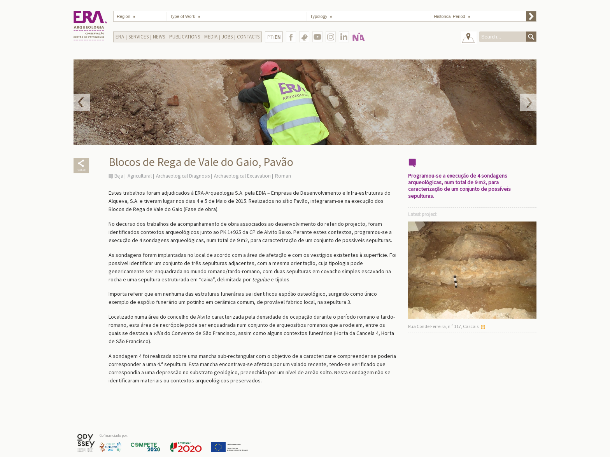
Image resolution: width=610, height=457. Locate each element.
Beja (118, 176)
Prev (82, 102)
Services (138, 36)
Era (120, 36)
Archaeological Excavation (242, 176)
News (159, 36)
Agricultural (140, 176)
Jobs (227, 36)
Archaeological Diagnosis (183, 176)
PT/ (273, 37)
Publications (184, 36)
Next (528, 102)
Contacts (248, 36)
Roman (283, 176)
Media (210, 36)
